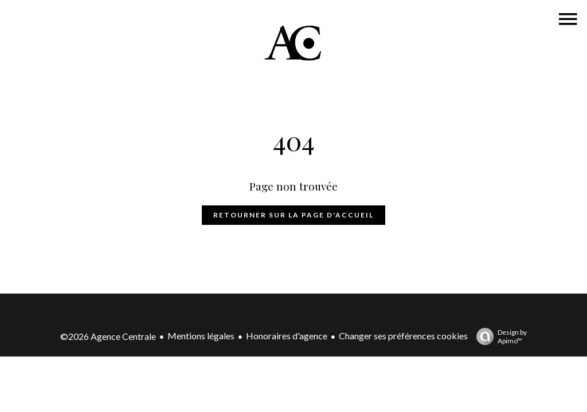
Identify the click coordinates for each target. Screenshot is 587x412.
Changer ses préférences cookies (403, 335)
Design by (499, 336)
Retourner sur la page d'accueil (293, 215)
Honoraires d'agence (286, 335)
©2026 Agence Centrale (108, 336)
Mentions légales (200, 335)
